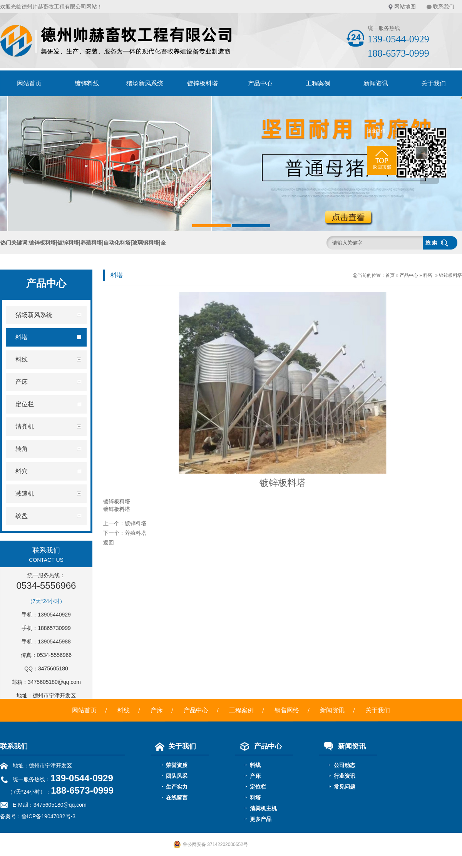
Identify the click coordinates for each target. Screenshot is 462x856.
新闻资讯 (375, 83)
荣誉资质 (176, 765)
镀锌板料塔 (202, 83)
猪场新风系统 (144, 83)
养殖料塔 (135, 533)
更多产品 (260, 819)
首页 (390, 275)
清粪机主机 (263, 808)
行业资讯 (344, 776)
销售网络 (287, 710)
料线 (123, 710)
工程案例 (318, 83)
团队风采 (176, 776)
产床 (157, 710)
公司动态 (344, 765)
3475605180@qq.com (54, 682)
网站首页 (29, 83)
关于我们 (377, 710)
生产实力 (176, 787)
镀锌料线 (87, 83)
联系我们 (443, 6)
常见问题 (344, 787)
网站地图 (405, 6)
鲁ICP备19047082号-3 (48, 816)
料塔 (427, 275)
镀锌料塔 (135, 523)
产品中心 (260, 83)
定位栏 (258, 787)
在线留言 (176, 797)
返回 (108, 542)
